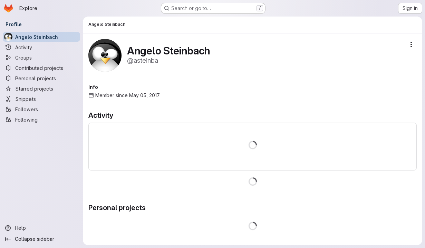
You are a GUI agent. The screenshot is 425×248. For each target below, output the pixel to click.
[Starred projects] (41, 88)
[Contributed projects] (41, 68)
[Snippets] (41, 99)
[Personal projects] (41, 78)
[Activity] (41, 47)
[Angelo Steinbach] (41, 37)
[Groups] (41, 57)
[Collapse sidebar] (41, 239)
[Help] (41, 228)
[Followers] (41, 109)
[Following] (41, 119)
